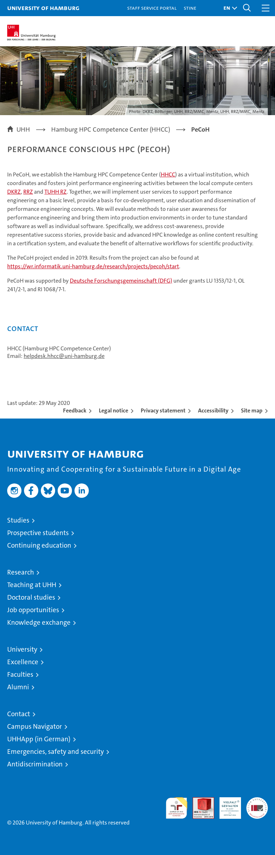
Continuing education (39, 545)
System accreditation (257, 804)
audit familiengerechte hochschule (176, 808)
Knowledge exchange (39, 622)
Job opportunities (33, 609)
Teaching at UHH (31, 584)
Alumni (18, 686)
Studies (18, 520)
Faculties (20, 674)
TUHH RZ (55, 191)
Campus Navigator (34, 726)
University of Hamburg (43, 7)
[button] (228, 8)
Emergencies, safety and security (55, 751)
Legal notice (113, 410)
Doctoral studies (31, 597)
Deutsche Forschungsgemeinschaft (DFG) (121, 280)
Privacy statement (163, 410)
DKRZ (14, 191)
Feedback (74, 410)
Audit (199, 801)
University (22, 649)
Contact (18, 713)
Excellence (22, 661)
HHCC (168, 174)
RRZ (28, 191)
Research (20, 572)
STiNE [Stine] (190, 7)
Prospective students (38, 532)
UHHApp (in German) (39, 738)
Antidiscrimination (35, 764)
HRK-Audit (226, 804)
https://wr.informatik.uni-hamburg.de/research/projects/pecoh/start (93, 266)
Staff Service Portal (152, 7)
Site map (251, 410)
